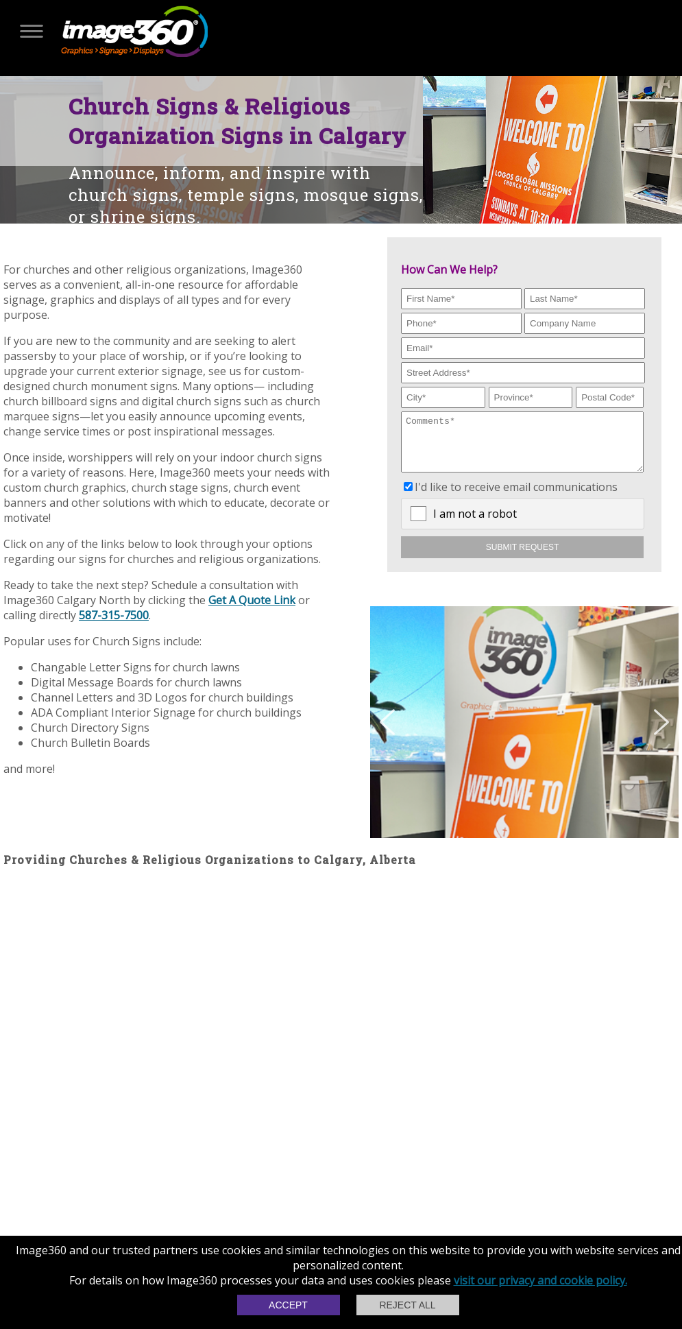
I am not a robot (475, 523)
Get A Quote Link (251, 600)
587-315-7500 (114, 615)
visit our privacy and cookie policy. (540, 1280)
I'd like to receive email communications (516, 497)
